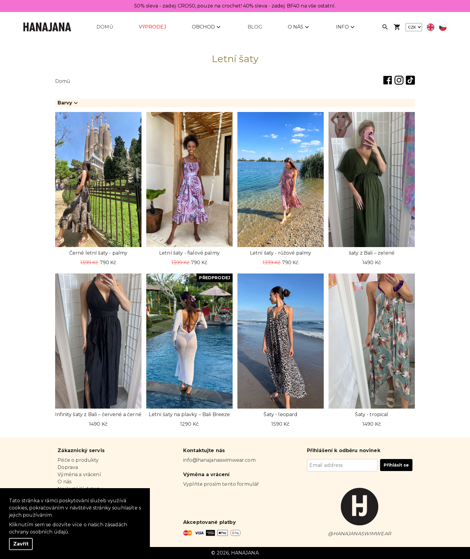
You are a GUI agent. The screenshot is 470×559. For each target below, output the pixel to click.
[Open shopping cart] (397, 27)
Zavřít (20, 544)
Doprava (68, 467)
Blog (255, 27)
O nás (64, 482)
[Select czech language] (443, 27)
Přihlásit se (396, 465)
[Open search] (385, 27)
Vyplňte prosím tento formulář (221, 484)
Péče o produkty (78, 460)
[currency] (414, 27)
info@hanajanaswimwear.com (219, 460)
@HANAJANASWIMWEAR (359, 533)
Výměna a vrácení (79, 474)
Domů (105, 27)
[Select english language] (430, 27)
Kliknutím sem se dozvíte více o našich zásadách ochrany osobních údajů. (68, 528)
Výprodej (152, 27)
